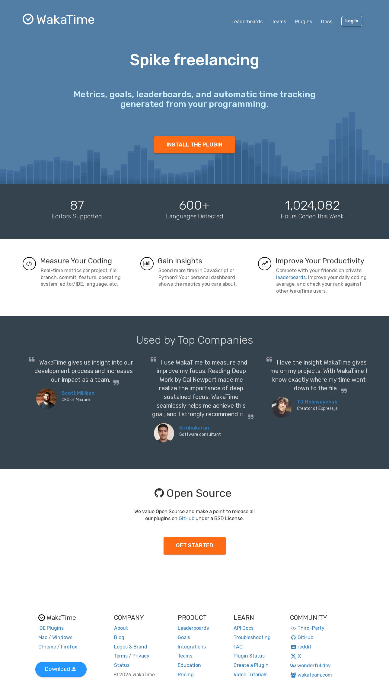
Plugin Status (249, 656)
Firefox (69, 647)
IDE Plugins (51, 628)
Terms (121, 656)
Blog (119, 637)
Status (121, 665)
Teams (279, 21)
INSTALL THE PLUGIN (194, 144)
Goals (184, 637)
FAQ (238, 647)
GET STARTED (194, 545)
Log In (351, 21)
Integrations (192, 647)
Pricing (186, 674)
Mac (42, 637)
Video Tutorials (250, 674)
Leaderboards (247, 21)
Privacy (140, 656)
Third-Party (307, 628)
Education (189, 665)
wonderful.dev (310, 665)
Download (60, 669)
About (121, 628)
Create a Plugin (251, 665)
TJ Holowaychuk (317, 402)
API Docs (243, 628)
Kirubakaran (194, 428)
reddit (300, 647)
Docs (326, 21)
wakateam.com (311, 675)
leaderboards (291, 277)
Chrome (47, 647)
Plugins (303, 21)
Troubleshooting (252, 637)
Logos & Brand (130, 647)
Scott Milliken (78, 393)
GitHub (186, 518)
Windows (62, 637)
